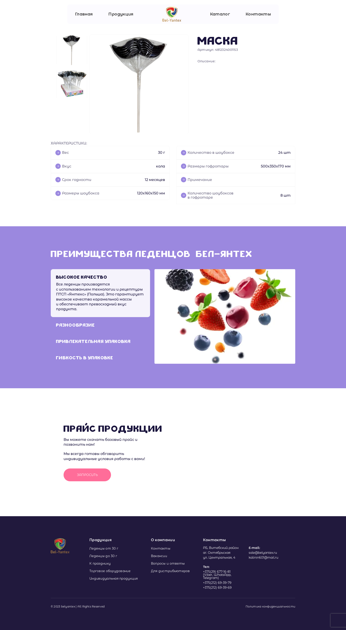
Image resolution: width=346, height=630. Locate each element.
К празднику (100, 563)
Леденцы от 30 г (103, 548)
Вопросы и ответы (168, 563)
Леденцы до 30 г (103, 556)
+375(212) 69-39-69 (217, 588)
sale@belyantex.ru (263, 553)
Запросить (87, 475)
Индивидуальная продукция (113, 579)
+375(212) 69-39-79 (217, 583)
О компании (163, 540)
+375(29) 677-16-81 (217, 572)
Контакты (258, 14)
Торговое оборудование (109, 571)
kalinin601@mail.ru (263, 558)
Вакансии (159, 556)
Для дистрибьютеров (170, 571)
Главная (84, 14)
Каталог (220, 14)
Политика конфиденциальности (270, 606)
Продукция (120, 14)
